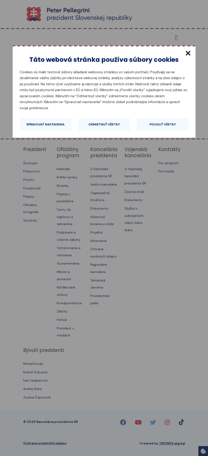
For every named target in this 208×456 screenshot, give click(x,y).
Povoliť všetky (163, 124)
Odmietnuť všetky (104, 124)
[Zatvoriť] (188, 53)
